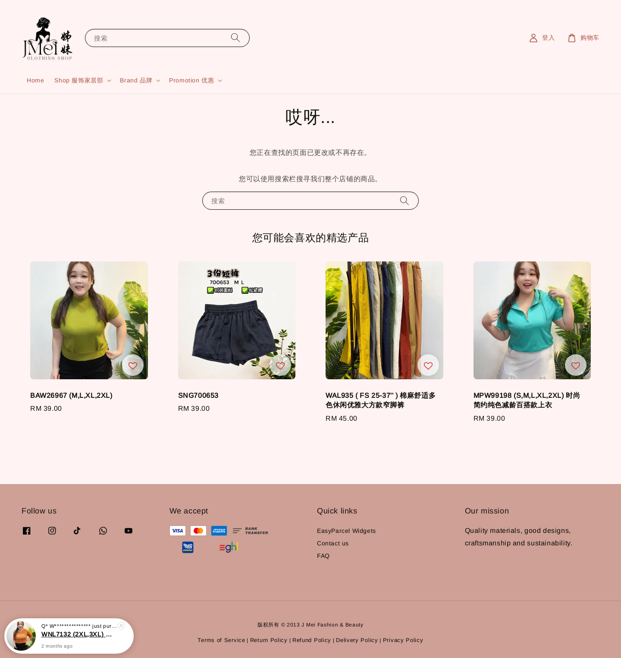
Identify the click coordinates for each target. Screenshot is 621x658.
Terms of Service (221, 640)
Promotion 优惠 (191, 80)
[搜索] (235, 37)
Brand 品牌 (136, 80)
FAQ (323, 555)
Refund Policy (311, 640)
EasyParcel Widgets (346, 530)
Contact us (333, 543)
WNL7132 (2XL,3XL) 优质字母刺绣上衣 (79, 641)
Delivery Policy (357, 640)
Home (35, 80)
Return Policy (269, 640)
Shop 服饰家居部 (78, 80)
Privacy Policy (403, 640)
